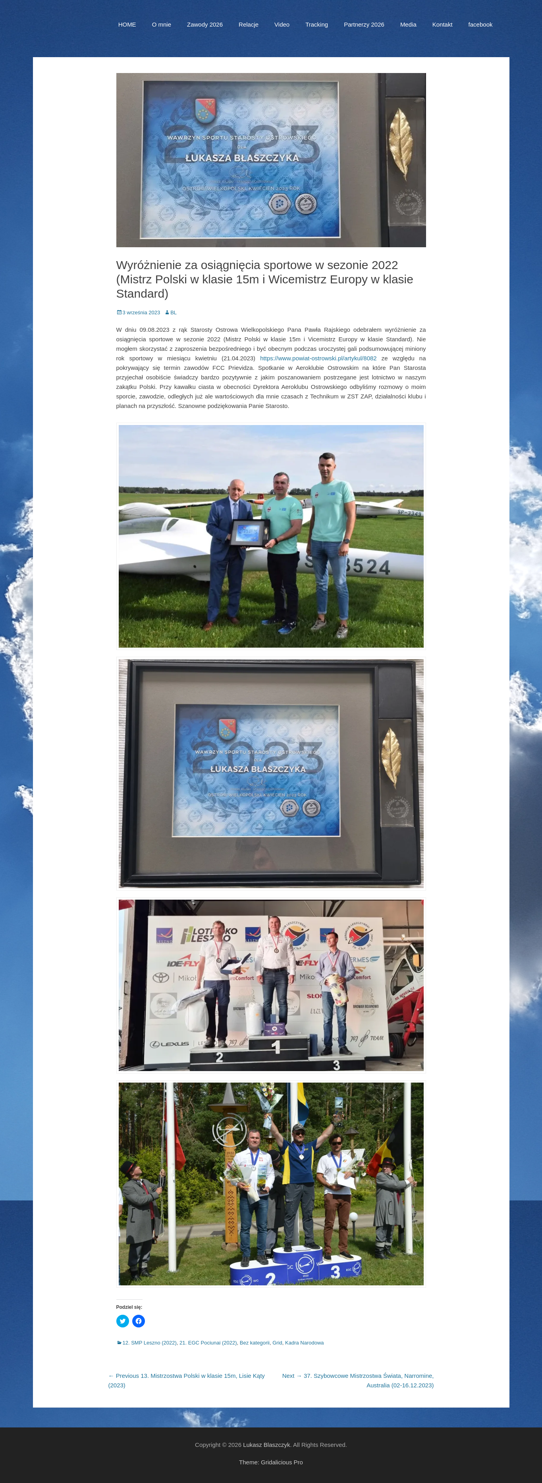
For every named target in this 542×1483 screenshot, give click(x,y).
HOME (127, 24)
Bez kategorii (255, 1343)
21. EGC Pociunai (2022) (208, 1343)
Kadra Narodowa (304, 1343)
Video (281, 24)
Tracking (316, 24)
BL (173, 312)
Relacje (248, 24)
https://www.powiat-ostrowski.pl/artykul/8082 (318, 358)
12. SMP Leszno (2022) (150, 1343)
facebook (481, 24)
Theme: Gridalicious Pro (271, 1462)
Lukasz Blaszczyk (266, 1444)
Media (408, 24)
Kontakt (442, 24)
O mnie (161, 24)
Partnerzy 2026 (364, 24)
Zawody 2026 (205, 24)
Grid (277, 1343)
